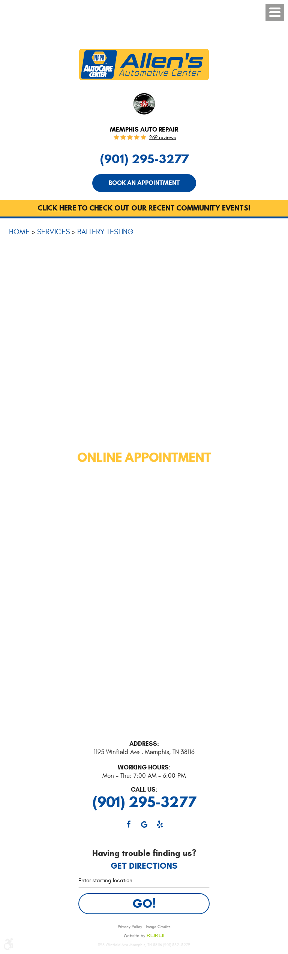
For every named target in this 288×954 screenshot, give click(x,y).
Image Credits (158, 926)
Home (19, 231)
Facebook (128, 824)
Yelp (159, 824)
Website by (144, 936)
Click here (57, 208)
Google (144, 824)
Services (53, 231)
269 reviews (162, 137)
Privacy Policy (130, 926)
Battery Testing (105, 231)
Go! (144, 903)
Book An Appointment (144, 183)
